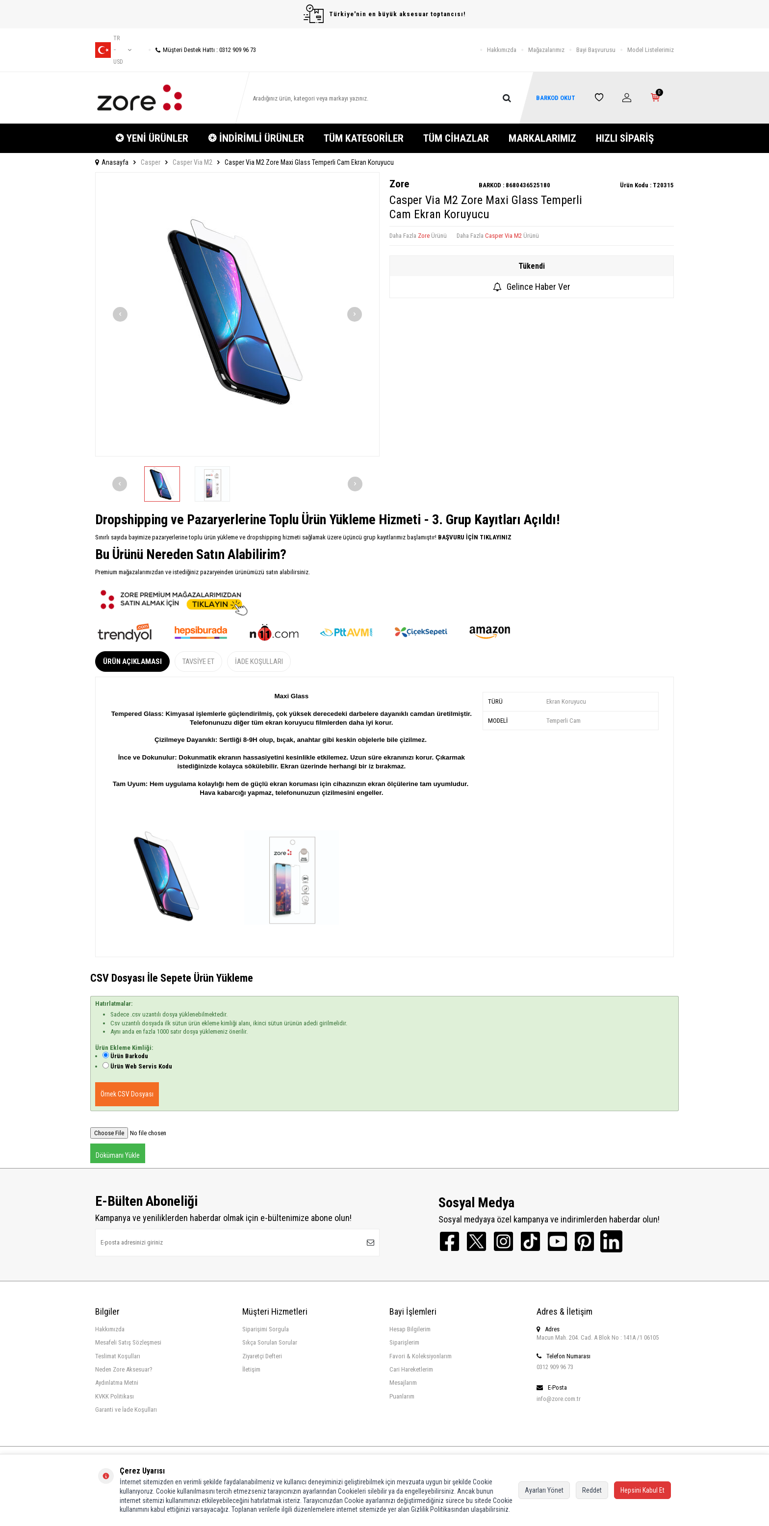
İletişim (251, 1369)
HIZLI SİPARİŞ (625, 138)
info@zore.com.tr (559, 1398)
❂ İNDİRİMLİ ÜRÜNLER (256, 138)
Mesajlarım (403, 1382)
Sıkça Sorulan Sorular (269, 1342)
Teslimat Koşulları (117, 1356)
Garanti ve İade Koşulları (126, 1409)
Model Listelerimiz (650, 49)
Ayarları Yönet (544, 1490)
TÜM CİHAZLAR (456, 138)
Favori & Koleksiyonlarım (420, 1356)
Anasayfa (111, 162)
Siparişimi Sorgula (265, 1329)
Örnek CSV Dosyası (127, 1094)
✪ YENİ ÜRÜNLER (151, 138)
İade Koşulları (259, 661)
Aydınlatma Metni (116, 1382)
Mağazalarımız (546, 49)
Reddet (592, 1490)
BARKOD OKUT (555, 98)
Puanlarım (401, 1396)
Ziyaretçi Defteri (262, 1356)
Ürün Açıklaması (132, 661)
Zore (399, 184)
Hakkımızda (501, 49)
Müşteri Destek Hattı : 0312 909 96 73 (202, 49)
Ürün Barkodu (129, 1056)
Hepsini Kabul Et (642, 1490)
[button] (120, 314)
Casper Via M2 (192, 162)
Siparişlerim (404, 1342)
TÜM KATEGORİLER (364, 138)
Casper (150, 162)
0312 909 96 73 (555, 1367)
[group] (237, 314)
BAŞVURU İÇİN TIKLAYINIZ (474, 537)
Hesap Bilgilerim (410, 1329)
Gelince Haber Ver (531, 286)
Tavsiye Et (198, 661)
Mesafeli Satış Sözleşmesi (128, 1342)
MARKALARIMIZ (542, 138)
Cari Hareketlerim (411, 1369)
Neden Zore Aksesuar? (124, 1369)
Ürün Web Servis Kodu (141, 1066)
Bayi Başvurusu (595, 49)
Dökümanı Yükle (118, 1155)
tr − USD (113, 50)
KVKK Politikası (114, 1396)
